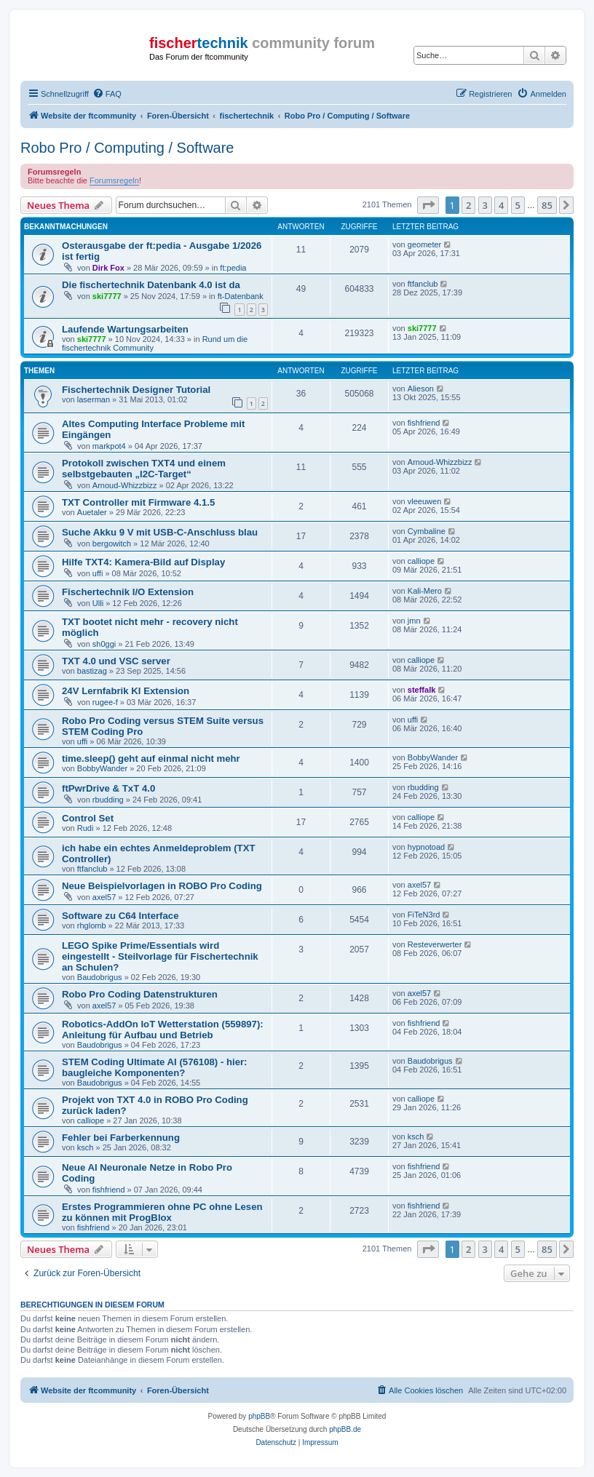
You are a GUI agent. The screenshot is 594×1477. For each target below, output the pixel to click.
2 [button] (468, 205)
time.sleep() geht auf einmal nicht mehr (151, 758)
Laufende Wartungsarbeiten (125, 329)
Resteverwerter (435, 944)
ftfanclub (423, 283)
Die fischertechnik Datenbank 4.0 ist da (151, 284)
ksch (85, 1147)
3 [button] (485, 205)
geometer (424, 244)
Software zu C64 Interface (120, 915)
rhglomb (91, 925)
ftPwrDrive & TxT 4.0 (108, 788)
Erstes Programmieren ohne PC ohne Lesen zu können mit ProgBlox (162, 1212)
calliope (421, 561)
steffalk (422, 689)
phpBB (259, 1416)
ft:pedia (233, 267)
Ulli (97, 603)
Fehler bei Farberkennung (121, 1137)
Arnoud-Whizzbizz (124, 485)
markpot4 (109, 446)
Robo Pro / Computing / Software (127, 148)
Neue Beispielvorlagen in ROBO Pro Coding (162, 885)
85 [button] (547, 205)
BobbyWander (102, 768)
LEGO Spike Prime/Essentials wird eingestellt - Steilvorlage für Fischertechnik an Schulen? (160, 956)
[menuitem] (107, 94)
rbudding (108, 799)
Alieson (421, 388)
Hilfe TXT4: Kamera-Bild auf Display (143, 562)
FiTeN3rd (424, 914)
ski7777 (107, 296)
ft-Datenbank (241, 296)
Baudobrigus (99, 977)
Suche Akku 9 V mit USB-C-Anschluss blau (160, 532)
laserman (93, 399)
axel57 (104, 897)
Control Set (88, 818)
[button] (428, 205)
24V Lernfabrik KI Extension (125, 690)
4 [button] (501, 205)
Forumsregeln (114, 180)
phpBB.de (345, 1429)
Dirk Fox (108, 267)
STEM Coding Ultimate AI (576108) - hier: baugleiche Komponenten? (155, 1067)
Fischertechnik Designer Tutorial (136, 389)
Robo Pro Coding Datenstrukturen (140, 994)
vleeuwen (424, 501)
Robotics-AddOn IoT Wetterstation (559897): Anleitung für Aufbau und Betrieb (163, 1029)
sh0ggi (104, 644)
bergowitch (111, 543)
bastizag (92, 670)
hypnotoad (426, 847)
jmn (414, 620)
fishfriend (424, 422)
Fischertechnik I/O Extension (128, 591)
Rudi (85, 828)
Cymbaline (427, 531)
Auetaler (92, 512)
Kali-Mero (425, 590)
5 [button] (517, 205)
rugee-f (105, 702)
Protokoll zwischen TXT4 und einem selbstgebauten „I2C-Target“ (144, 468)
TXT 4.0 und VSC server (116, 661)
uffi (97, 573)
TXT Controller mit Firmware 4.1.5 (138, 502)
